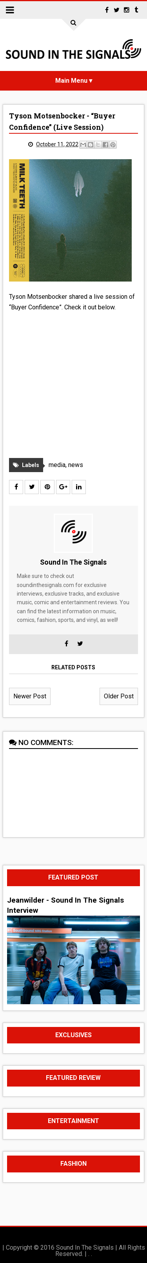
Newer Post (29, 696)
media (57, 465)
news (75, 465)
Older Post (119, 696)
